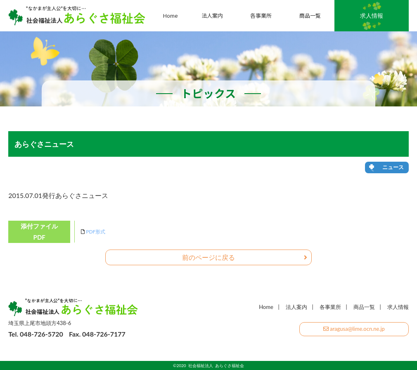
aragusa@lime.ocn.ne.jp (354, 328)
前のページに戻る (244, 257)
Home (170, 15)
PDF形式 (95, 232)
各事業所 (261, 15)
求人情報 (371, 15)
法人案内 (212, 15)
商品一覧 (310, 15)
